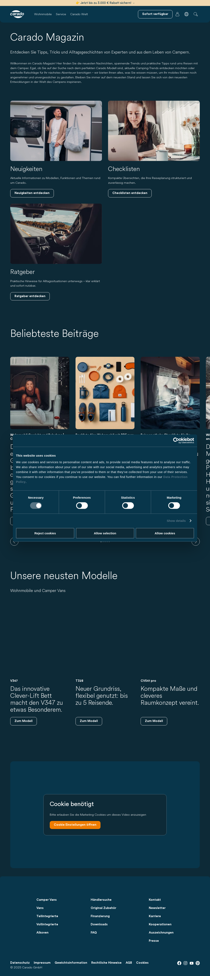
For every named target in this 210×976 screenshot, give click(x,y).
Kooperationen (160, 924)
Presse (154, 940)
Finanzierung (100, 916)
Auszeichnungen (161, 932)
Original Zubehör (103, 908)
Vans (40, 908)
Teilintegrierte (47, 916)
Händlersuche (101, 899)
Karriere (155, 916)
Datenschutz (20, 962)
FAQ (94, 932)
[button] (186, 14)
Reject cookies (45, 533)
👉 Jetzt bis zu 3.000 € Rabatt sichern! (105, 3)
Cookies (142, 962)
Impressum (42, 962)
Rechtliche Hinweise (106, 962)
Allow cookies (165, 533)
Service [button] (61, 14)
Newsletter (157, 908)
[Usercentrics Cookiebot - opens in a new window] (176, 441)
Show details (176, 520)
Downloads (99, 924)
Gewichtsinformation (71, 962)
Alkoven (42, 932)
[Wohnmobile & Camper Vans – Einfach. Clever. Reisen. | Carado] (17, 14)
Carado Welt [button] (79, 14)
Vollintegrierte (47, 924)
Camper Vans (46, 899)
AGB (129, 962)
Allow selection (105, 533)
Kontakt (155, 899)
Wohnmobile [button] (43, 14)
